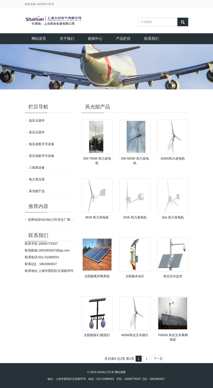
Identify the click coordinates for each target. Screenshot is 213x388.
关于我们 (67, 39)
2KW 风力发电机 (135, 217)
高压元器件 (37, 132)
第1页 (130, 358)
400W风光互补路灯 (135, 335)
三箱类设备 (37, 167)
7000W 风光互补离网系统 (173, 337)
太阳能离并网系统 (97, 276)
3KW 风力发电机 (97, 217)
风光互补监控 (172, 276)
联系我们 (151, 39)
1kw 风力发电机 (172, 217)
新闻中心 (95, 39)
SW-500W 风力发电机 (135, 161)
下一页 (158, 358)
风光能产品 (37, 191)
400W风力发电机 (173, 158)
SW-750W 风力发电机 (97, 161)
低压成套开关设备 (41, 144)
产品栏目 (123, 39)
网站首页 (39, 39)
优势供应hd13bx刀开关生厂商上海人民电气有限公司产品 (50, 219)
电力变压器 (37, 179)
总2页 (121, 358)
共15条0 (110, 358)
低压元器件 (37, 120)
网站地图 (120, 372)
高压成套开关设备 (41, 156)
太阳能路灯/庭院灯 (97, 335)
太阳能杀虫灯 (134, 276)
